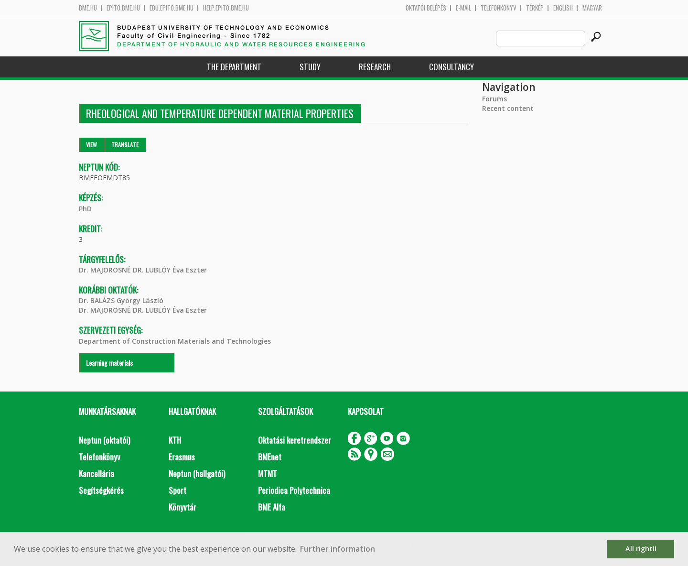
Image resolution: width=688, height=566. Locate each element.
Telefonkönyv (498, 8)
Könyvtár (182, 507)
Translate (125, 145)
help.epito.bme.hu (226, 8)
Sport (177, 490)
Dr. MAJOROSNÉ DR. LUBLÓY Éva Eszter (143, 269)
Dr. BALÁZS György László (121, 300)
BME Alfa (271, 507)
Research (375, 67)
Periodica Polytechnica (294, 490)
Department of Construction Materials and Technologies (175, 341)
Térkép (535, 8)
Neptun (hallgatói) (197, 473)
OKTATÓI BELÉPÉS (426, 8)
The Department (234, 67)
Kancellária (96, 473)
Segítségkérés (101, 490)
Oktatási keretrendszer (294, 440)
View (91, 145)
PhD (85, 208)
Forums (494, 98)
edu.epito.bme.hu (172, 8)
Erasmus (182, 457)
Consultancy (451, 67)
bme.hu (88, 8)
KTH (175, 440)
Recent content (508, 108)
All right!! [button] (640, 548)
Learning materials (109, 363)
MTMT (267, 473)
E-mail (463, 8)
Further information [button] (337, 549)
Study (310, 67)
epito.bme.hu (123, 8)
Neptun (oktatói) (104, 440)
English (563, 8)
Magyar (592, 8)
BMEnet (269, 457)
